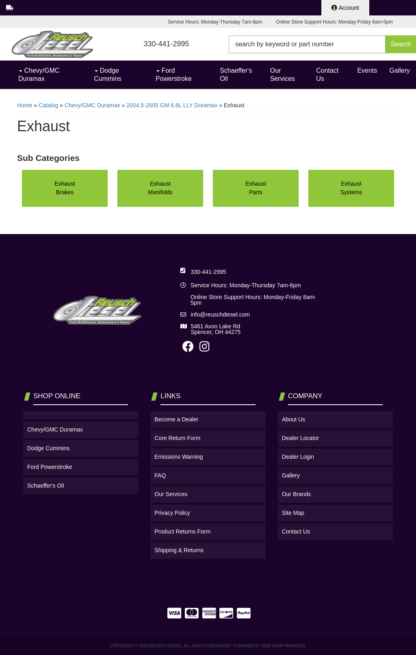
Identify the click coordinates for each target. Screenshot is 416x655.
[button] (322, 44)
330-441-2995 (208, 272)
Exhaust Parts (255, 187)
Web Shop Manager (283, 646)
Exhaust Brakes (64, 187)
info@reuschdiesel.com (220, 314)
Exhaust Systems (351, 187)
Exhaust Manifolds (160, 187)
